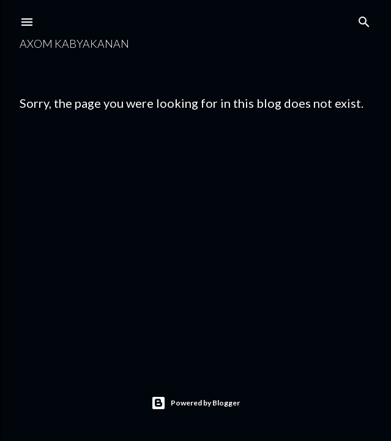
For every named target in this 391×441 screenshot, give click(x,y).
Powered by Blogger (195, 403)
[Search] (364, 19)
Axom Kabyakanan (74, 43)
